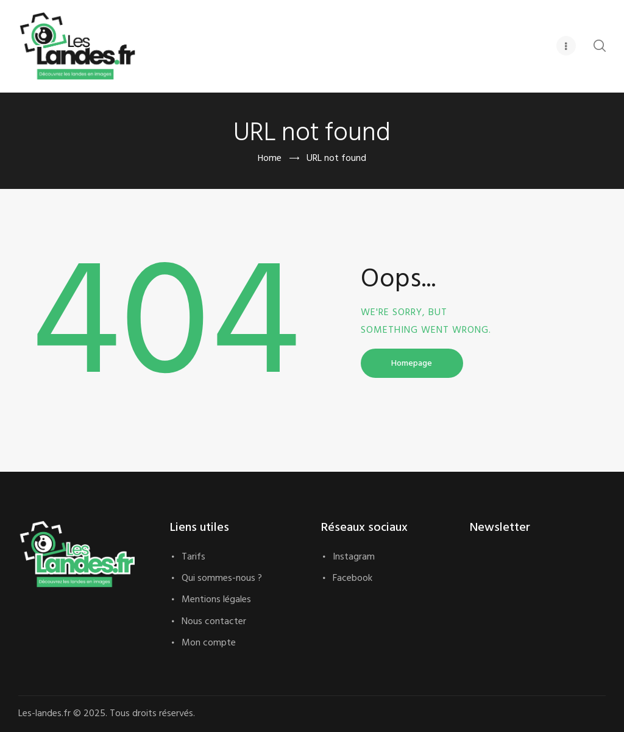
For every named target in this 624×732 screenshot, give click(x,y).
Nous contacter (214, 622)
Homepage (411, 364)
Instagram (354, 557)
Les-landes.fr (49, 714)
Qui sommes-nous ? (222, 578)
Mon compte (209, 643)
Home (269, 159)
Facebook (352, 578)
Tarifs (193, 557)
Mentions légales (216, 600)
